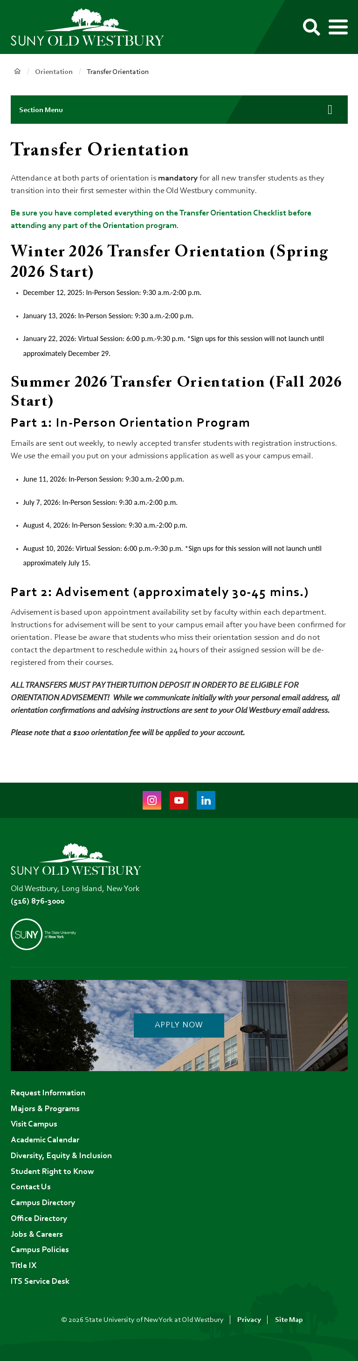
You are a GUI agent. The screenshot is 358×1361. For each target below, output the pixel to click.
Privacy (249, 1320)
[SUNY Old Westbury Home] (92, 27)
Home (17, 71)
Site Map (289, 1320)
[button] (179, 109)
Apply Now (179, 1025)
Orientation (54, 72)
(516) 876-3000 (37, 902)
